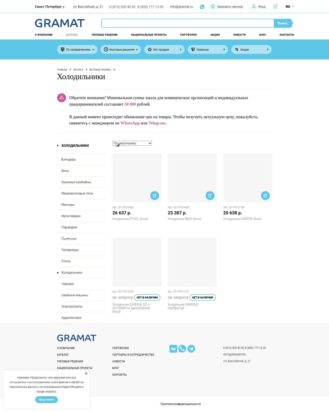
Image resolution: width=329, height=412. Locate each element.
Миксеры (68, 204)
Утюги (66, 261)
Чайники (68, 284)
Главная (62, 69)
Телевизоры (70, 250)
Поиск (282, 23)
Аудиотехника (71, 318)
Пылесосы (69, 238)
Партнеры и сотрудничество (133, 354)
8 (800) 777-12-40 (151, 7)
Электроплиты (72, 306)
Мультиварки (71, 216)
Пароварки (69, 227)
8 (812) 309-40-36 (122, 7)
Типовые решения (104, 34)
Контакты (287, 34)
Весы (65, 171)
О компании (44, 34)
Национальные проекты (149, 34)
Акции (215, 34)
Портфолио (188, 34)
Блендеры (69, 159)
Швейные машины (75, 295)
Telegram (157, 123)
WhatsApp (130, 123)
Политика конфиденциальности (181, 404)
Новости (239, 34)
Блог (262, 34)
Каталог (72, 34)
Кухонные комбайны (76, 182)
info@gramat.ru (181, 7)
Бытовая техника (100, 69)
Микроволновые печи (77, 193)
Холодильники (72, 272)
